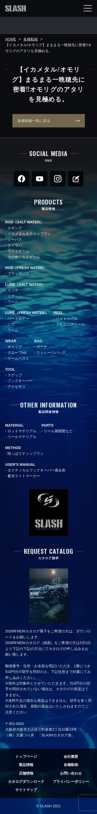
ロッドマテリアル (22, 431)
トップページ (26, 756)
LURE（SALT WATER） (25, 284)
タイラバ (15, 245)
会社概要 (71, 756)
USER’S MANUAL (20, 464)
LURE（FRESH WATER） (26, 313)
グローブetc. (18, 353)
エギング (15, 228)
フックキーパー (20, 381)
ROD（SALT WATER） (24, 222)
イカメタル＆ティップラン (29, 234)
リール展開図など (58, 431)
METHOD (13, 448)
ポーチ (41, 347)
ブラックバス (18, 273)
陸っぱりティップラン (26, 453)
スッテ (13, 290)
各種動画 (71, 765)
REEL (58, 313)
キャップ (15, 347)
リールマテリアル (22, 437)
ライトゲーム (18, 251)
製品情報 (26, 765)
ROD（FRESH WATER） (26, 268)
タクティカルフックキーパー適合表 (36, 470)
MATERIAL (14, 425)
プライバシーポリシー (71, 781)
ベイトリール (67, 318)
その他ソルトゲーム (24, 257)
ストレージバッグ (50, 353)
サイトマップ (26, 790)
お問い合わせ (71, 773)
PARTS (48, 425)
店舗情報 (26, 773)
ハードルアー (18, 318)
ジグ (11, 296)
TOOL (10, 369)
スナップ (15, 375)
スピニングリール (70, 324)
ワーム (13, 302)
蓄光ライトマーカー (24, 476)
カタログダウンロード (26, 781)
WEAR (10, 341)
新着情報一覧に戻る (34, 121)
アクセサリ (17, 387)
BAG (38, 341)
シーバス (15, 239)
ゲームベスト (18, 358)
